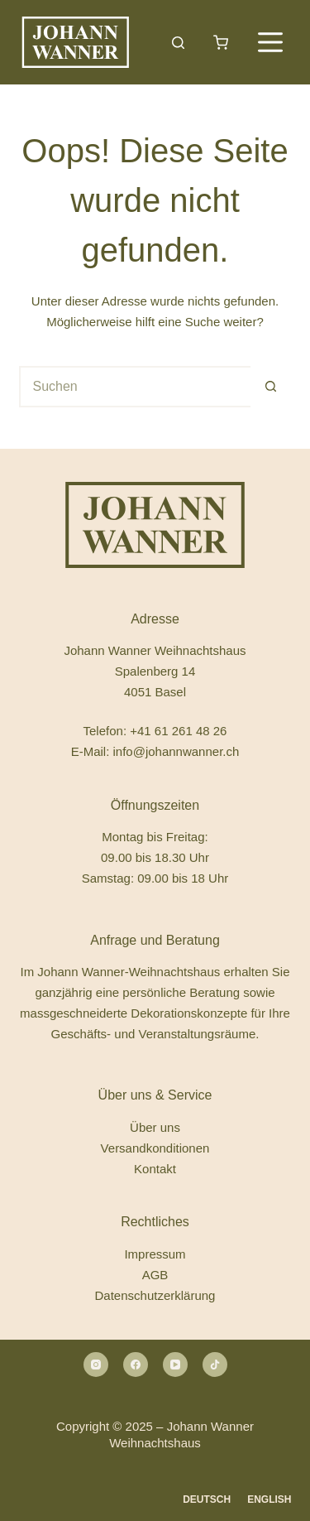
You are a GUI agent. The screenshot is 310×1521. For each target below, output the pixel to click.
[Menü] (270, 42)
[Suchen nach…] (134, 386)
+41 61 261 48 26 (178, 731)
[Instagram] (95, 1364)
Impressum (154, 1254)
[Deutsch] (207, 1500)
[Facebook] (135, 1364)
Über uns (155, 1127)
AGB (155, 1275)
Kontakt (155, 1169)
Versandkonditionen (155, 1148)
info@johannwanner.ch (175, 751)
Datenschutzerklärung (155, 1295)
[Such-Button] (271, 386)
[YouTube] (175, 1364)
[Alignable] (215, 1364)
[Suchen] (178, 42)
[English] (269, 1500)
